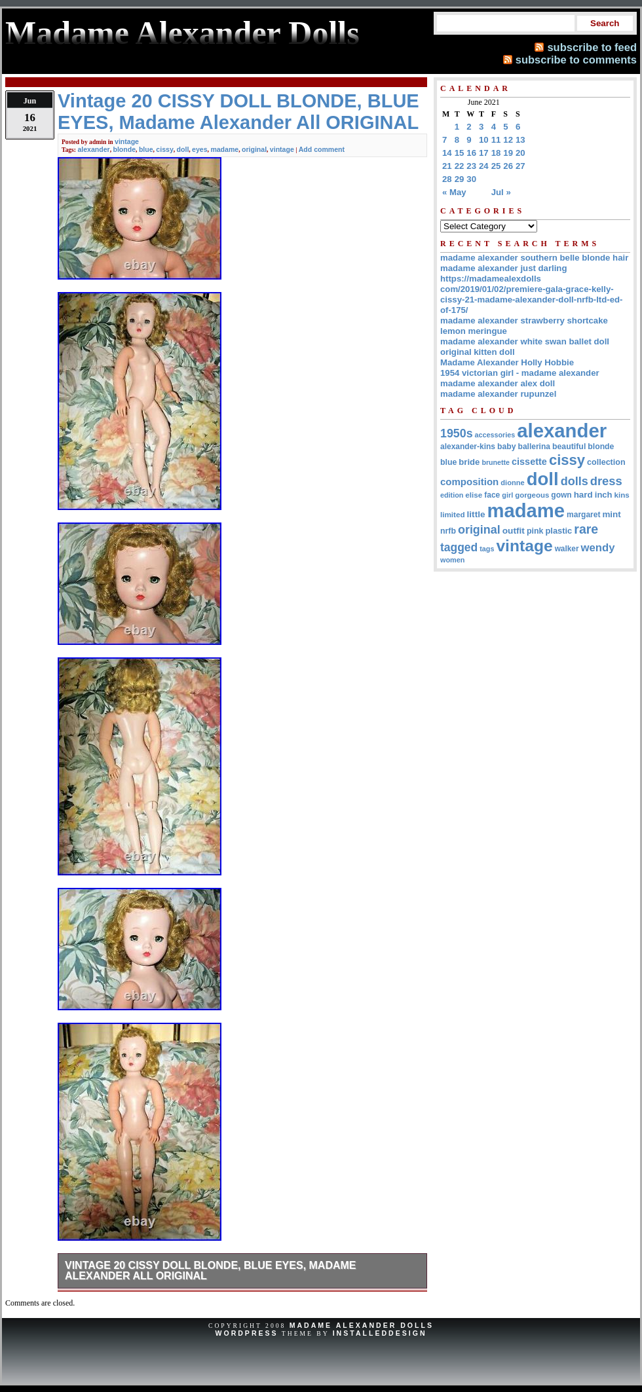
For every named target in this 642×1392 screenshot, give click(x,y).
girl (507, 495)
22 (459, 166)
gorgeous (532, 495)
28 (447, 179)
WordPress (246, 1333)
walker (567, 548)
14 (447, 153)
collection (606, 462)
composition (469, 481)
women (452, 560)
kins (622, 494)
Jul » (501, 192)
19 (508, 153)
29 (459, 179)
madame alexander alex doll (497, 383)
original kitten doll (477, 352)
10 (484, 140)
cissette (529, 461)
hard (583, 495)
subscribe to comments (576, 59)
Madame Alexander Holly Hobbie (507, 362)
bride (469, 462)
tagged (459, 547)
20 (520, 153)
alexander (93, 149)
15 (459, 153)
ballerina (534, 446)
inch (604, 495)
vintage (127, 141)
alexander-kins (467, 446)
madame (224, 149)
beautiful (569, 446)
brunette (496, 462)
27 (520, 166)
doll (183, 149)
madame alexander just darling (503, 268)
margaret (583, 514)
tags (487, 549)
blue (146, 149)
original (254, 149)
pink (535, 531)
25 (496, 166)
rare (586, 529)
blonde (124, 149)
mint (611, 514)
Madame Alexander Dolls (362, 1325)
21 (447, 166)
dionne (512, 482)
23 (471, 166)
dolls (574, 481)
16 (471, 153)
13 (520, 140)
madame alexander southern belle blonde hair (534, 258)
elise (473, 494)
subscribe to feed (592, 47)
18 (496, 153)
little (476, 514)
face (492, 495)
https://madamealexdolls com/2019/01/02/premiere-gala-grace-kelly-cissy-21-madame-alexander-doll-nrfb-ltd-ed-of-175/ (531, 294)
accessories (495, 435)
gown (561, 495)
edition (451, 495)
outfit (513, 531)
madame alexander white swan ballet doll (524, 341)
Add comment (322, 149)
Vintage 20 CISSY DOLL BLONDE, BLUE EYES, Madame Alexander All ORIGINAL (210, 1270)
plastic (558, 531)
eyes (199, 149)
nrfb (448, 531)
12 (508, 140)
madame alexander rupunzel (498, 394)
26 (508, 166)
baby (506, 446)
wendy (598, 547)
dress (606, 481)
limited (452, 514)
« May (454, 192)
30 (471, 179)
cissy (164, 149)
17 (484, 153)
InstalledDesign (380, 1333)
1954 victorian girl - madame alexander (519, 373)
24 (484, 166)
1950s (456, 433)
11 (496, 140)
